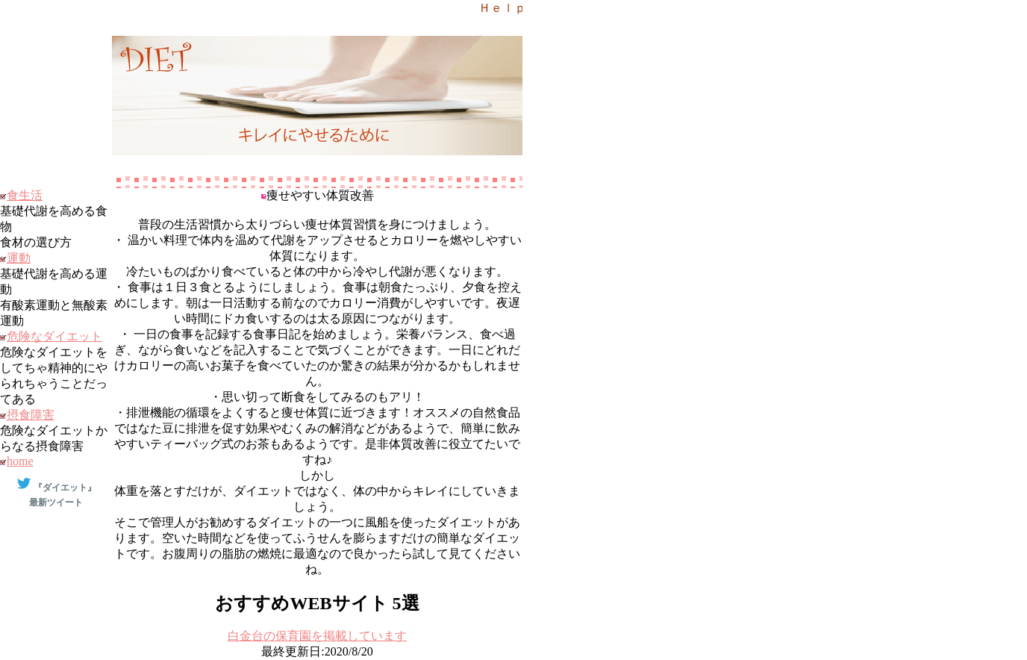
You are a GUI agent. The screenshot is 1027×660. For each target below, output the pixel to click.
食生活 (25, 195)
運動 (19, 258)
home (20, 461)
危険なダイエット (54, 336)
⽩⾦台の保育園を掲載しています (317, 635)
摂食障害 (30, 414)
